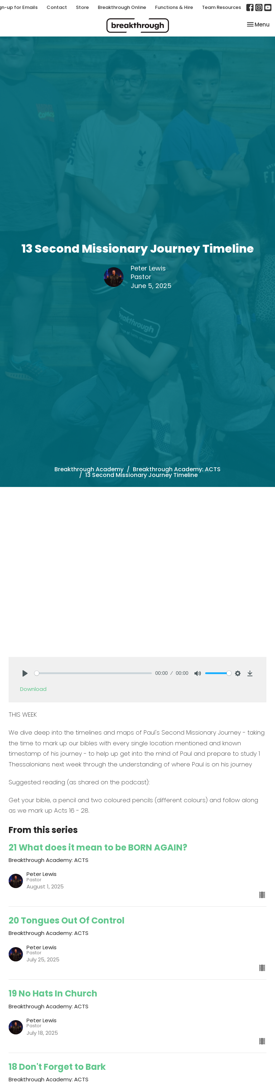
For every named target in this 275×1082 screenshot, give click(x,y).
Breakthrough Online (122, 7)
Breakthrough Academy (89, 469)
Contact (57, 7)
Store (82, 7)
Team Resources (221, 7)
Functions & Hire (174, 7)
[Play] (25, 673)
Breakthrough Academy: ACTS (177, 469)
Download (33, 689)
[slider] (93, 673)
